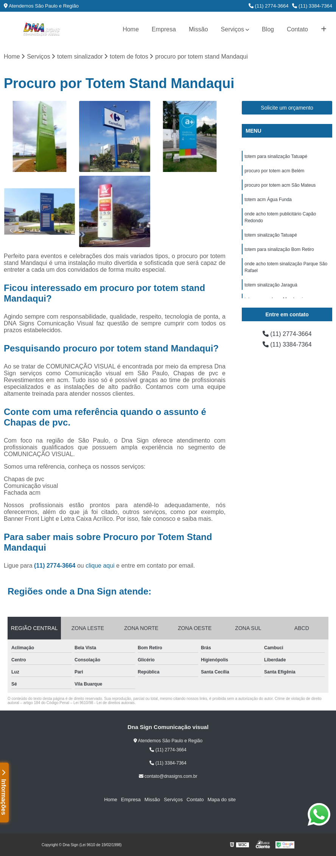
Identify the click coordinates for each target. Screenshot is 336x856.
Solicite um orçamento (287, 108)
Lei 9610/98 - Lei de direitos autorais (104, 703)
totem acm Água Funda (268, 199)
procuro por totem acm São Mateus (280, 185)
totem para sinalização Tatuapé (275, 156)
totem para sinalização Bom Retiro (279, 249)
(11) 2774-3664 (269, 6)
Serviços (232, 29)
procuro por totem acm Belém (274, 170)
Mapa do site (221, 799)
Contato (297, 29)
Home (131, 29)
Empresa (164, 29)
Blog (268, 29)
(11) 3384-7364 (312, 6)
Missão (198, 29)
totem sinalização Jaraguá (270, 285)
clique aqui (100, 565)
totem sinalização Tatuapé (270, 235)
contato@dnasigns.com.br (168, 776)
